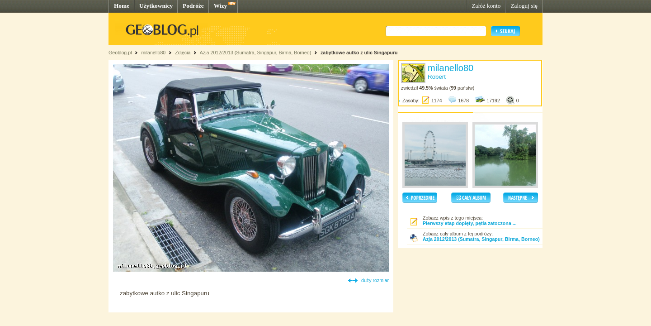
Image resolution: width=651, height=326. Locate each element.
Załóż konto (486, 5)
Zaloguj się (524, 5)
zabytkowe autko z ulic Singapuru (359, 52)
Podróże (193, 5)
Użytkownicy (156, 5)
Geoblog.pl (120, 52)
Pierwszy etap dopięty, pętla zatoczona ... (470, 223)
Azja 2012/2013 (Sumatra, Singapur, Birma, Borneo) (255, 52)
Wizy (220, 5)
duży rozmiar (375, 280)
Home (121, 5)
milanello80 (153, 52)
